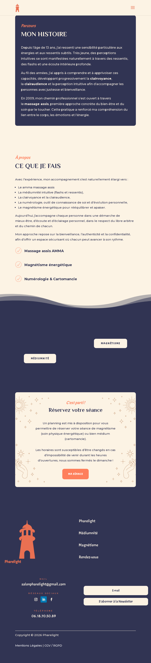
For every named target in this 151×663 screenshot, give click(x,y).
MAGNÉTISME (110, 343)
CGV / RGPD (53, 645)
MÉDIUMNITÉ (40, 358)
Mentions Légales (28, 645)
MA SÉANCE (75, 474)
